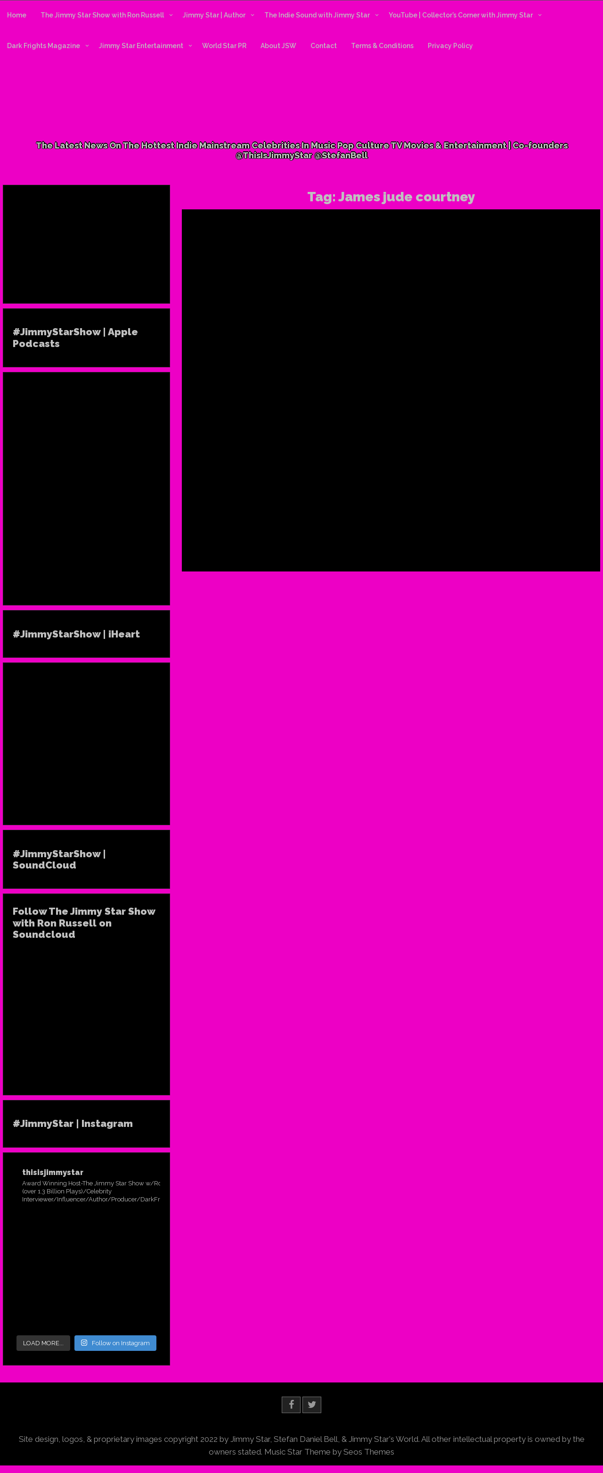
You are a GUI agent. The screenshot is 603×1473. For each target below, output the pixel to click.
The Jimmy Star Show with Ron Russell (102, 15)
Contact (323, 46)
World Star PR (224, 46)
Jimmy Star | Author (214, 15)
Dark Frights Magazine (43, 46)
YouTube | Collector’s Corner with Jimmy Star (461, 15)
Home (16, 15)
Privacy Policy (450, 46)
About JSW (278, 46)
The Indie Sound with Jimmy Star (317, 15)
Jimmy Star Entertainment (141, 46)
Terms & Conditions (382, 46)
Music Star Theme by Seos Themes (329, 1451)
